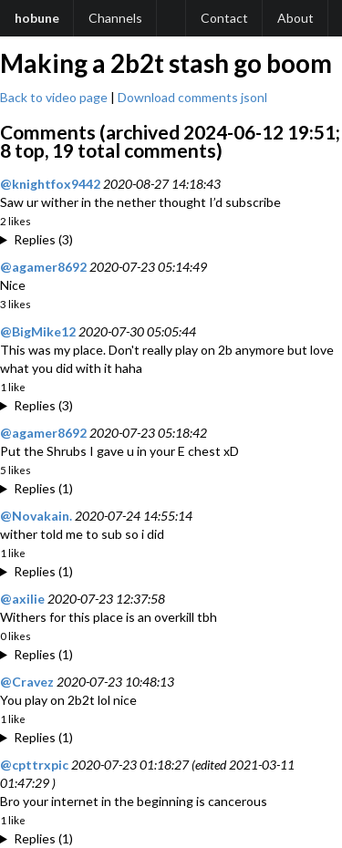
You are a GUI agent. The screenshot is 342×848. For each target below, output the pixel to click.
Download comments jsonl (192, 97)
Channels (115, 18)
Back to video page (54, 97)
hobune (37, 18)
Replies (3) (43, 239)
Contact (224, 18)
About (295, 18)
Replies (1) (43, 488)
